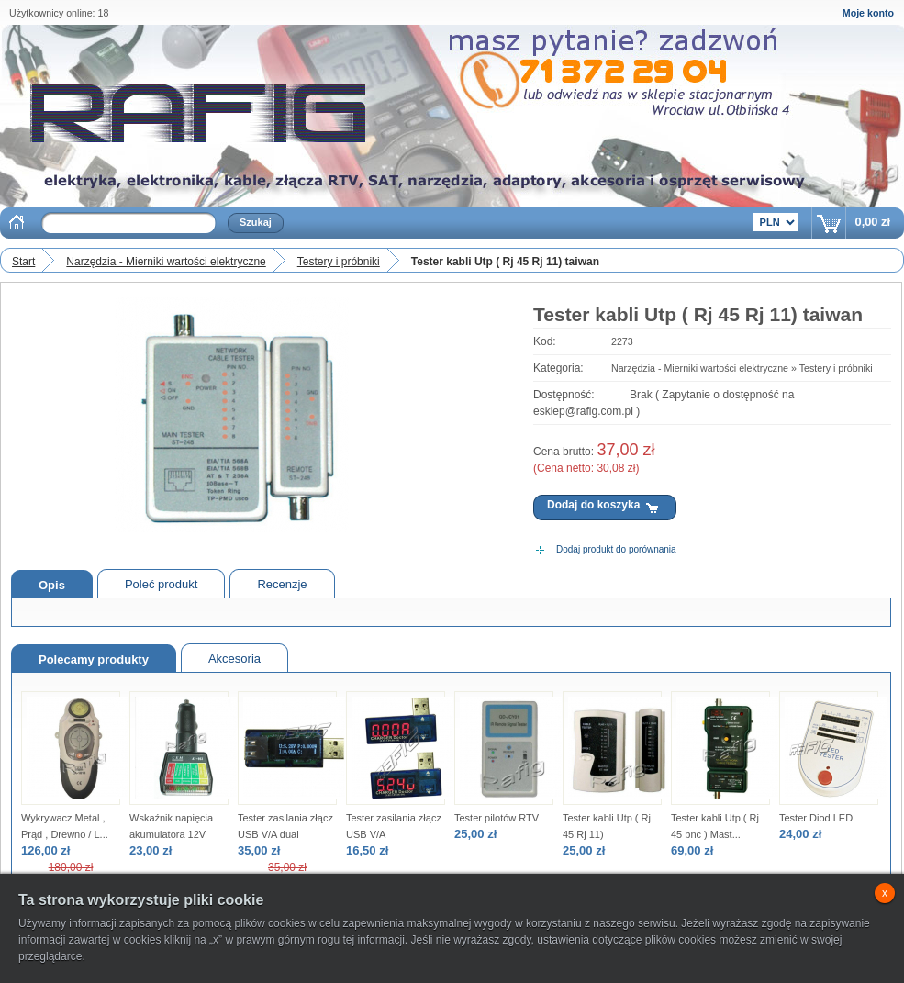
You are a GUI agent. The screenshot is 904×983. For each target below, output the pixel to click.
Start (23, 261)
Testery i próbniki (338, 261)
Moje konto (868, 12)
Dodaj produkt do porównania (616, 549)
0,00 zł (872, 222)
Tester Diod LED (816, 817)
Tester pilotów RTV (496, 817)
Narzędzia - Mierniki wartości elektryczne (165, 261)
